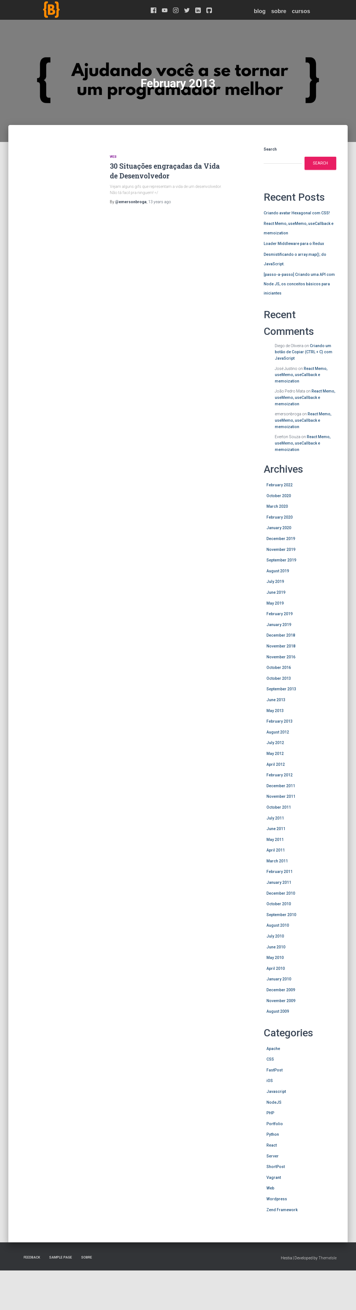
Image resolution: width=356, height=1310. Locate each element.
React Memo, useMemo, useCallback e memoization (301, 374)
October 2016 (278, 667)
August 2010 (277, 925)
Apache (273, 1048)
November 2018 (280, 646)
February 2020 (279, 517)
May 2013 (275, 710)
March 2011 (277, 861)
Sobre (278, 11)
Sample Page (60, 1257)
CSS (270, 1059)
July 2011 (275, 818)
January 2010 (278, 979)
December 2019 (280, 538)
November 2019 (280, 549)
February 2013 (279, 721)
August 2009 (277, 1011)
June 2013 (275, 700)
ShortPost (275, 1166)
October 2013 (278, 678)
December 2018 (280, 635)
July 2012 (275, 742)
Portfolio (274, 1124)
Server (272, 1156)
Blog (260, 11)
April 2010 (275, 968)
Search (270, 149)
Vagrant (273, 1177)
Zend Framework (282, 1210)
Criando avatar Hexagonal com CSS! (297, 213)
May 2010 (275, 957)
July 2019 (275, 581)
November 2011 (280, 796)
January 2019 (278, 624)
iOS (269, 1080)
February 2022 (279, 485)
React (271, 1145)
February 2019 (279, 614)
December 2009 (280, 990)
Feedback (32, 1257)
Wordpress (276, 1199)
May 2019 (275, 603)
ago (159, 202)
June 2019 (275, 592)
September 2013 (281, 689)
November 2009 (280, 1001)
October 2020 (278, 496)
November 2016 (280, 657)
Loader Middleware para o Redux (294, 243)
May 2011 (275, 839)
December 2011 (280, 786)
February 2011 (279, 871)
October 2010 (278, 904)
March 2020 (277, 506)
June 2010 (275, 947)
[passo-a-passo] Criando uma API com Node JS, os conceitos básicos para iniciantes (299, 283)
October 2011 (278, 807)
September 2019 (281, 560)
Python (272, 1134)
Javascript (276, 1091)
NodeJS (273, 1102)
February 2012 (279, 775)
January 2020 (278, 528)
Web (113, 157)
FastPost (274, 1070)
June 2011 (275, 828)
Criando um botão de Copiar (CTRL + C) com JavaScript (303, 352)
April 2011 (275, 850)
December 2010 (280, 893)
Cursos (301, 11)
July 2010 (275, 936)
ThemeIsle (327, 1258)
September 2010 (281, 914)
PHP (270, 1113)
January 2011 (278, 882)
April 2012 (275, 764)
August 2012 (277, 732)
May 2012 (275, 753)
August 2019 (277, 571)
